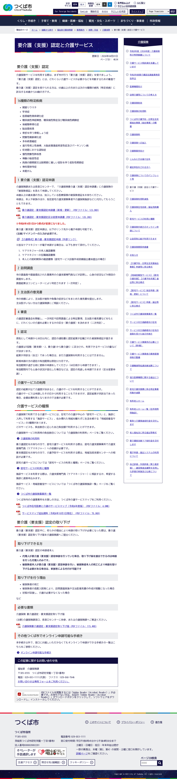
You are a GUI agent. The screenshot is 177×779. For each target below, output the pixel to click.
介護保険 (106, 30)
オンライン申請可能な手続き (36, 652)
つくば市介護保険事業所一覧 (36, 494)
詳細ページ (82, 753)
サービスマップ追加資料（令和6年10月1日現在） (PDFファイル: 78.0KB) (61, 513)
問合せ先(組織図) (51, 762)
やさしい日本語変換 (127, 6)
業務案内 (80, 30)
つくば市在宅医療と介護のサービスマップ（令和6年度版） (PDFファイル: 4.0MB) (65, 506)
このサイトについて (100, 722)
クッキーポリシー (79, 762)
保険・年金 (93, 30)
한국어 (105, 11)
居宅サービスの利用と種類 (35, 468)
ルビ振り (141, 3)
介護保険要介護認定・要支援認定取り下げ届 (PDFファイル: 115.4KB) (59, 626)
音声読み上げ (124, 3)
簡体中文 (95, 11)
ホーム (34, 30)
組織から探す (47, 30)
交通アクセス (25, 762)
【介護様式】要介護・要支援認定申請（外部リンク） (49, 239)
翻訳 (173, 11)
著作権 (158, 722)
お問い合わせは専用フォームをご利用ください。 (44, 681)
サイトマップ (137, 11)
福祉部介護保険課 (65, 30)
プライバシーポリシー (133, 722)
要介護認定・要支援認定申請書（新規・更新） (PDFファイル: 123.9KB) (60, 210)
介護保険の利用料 (30, 438)
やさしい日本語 (118, 11)
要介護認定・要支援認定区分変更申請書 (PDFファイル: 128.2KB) (57, 217)
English (84, 11)
